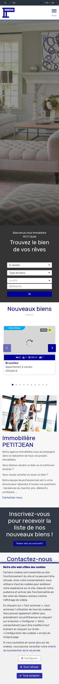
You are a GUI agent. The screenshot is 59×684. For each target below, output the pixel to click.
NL (53, 3)
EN (47, 3)
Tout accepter (31, 675)
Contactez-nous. (12, 497)
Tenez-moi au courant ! (29, 543)
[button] (29, 280)
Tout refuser (31, 667)
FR (40, 3)
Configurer (31, 658)
